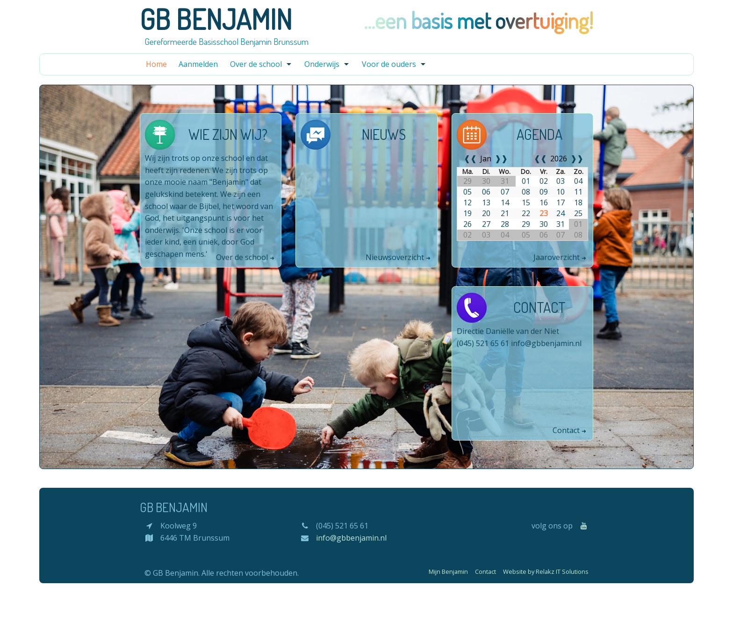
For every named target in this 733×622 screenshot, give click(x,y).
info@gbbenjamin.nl (546, 343)
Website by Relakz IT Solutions (546, 571)
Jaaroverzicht (557, 257)
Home (156, 64)
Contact (567, 430)
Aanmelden (198, 64)
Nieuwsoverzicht (396, 257)
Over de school (256, 64)
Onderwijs (321, 64)
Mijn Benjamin (448, 571)
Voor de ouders (389, 64)
